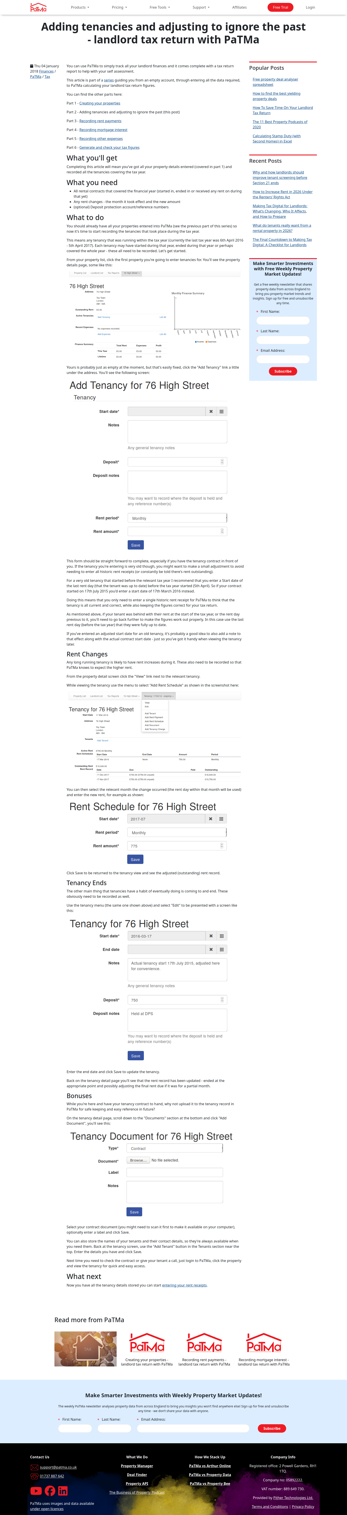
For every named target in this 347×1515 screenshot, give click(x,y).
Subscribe (282, 371)
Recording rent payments (100, 120)
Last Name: (267, 331)
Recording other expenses (101, 138)
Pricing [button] (118, 7)
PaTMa (35, 76)
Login (310, 7)
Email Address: (270, 350)
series (109, 80)
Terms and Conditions (270, 1506)
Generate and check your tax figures (109, 147)
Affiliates (239, 7)
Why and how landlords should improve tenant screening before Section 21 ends (280, 177)
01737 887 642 (52, 1476)
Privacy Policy (303, 1506)
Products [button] (79, 7)
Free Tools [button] (158, 7)
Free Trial (280, 7)
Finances (46, 71)
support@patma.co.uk (58, 1467)
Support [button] (200, 7)
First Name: (268, 311)
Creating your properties (99, 103)
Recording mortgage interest (103, 129)
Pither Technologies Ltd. (293, 1497)
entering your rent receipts (184, 1285)
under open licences (47, 1508)
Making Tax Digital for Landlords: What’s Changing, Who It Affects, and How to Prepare (280, 211)
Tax (47, 76)
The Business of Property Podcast (137, 1492)
